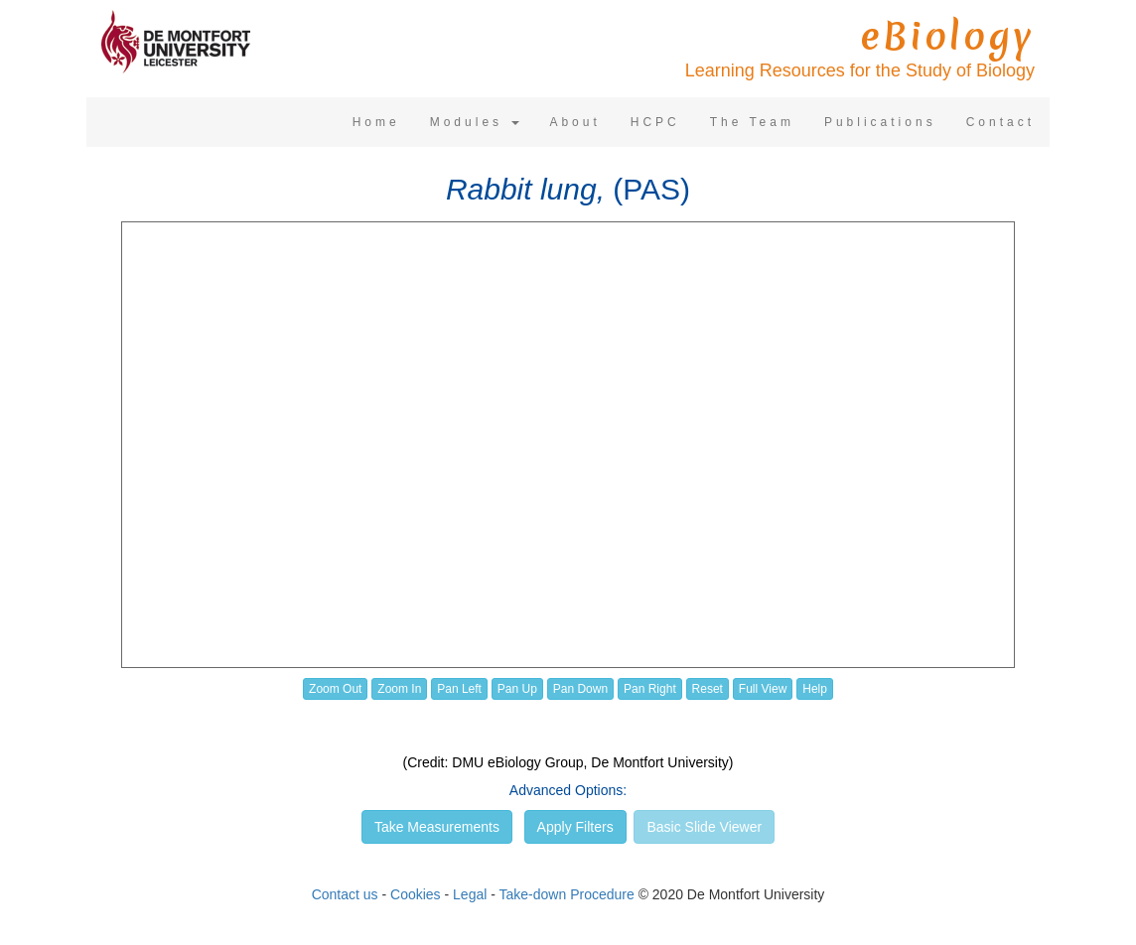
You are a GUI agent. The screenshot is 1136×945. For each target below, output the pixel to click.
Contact (1000, 122)
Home (376, 122)
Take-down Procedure (567, 894)
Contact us (345, 894)
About (574, 122)
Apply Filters (575, 827)
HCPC (655, 122)
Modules (475, 122)
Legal (470, 894)
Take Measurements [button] (436, 827)
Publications (880, 122)
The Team (752, 122)
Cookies (415, 894)
